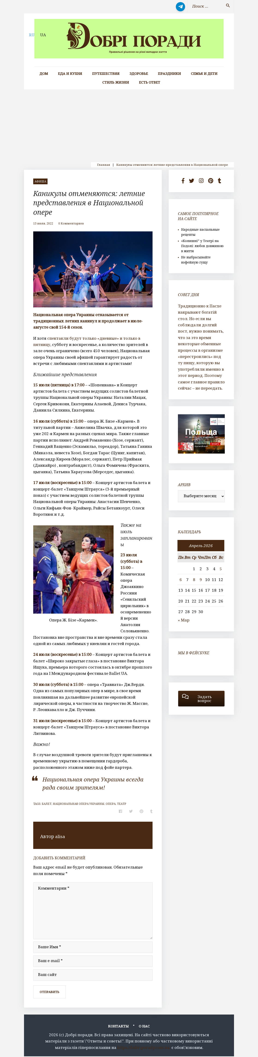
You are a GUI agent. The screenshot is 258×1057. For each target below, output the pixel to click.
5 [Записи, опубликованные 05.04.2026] (221, 568)
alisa (60, 836)
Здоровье (138, 73)
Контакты (118, 1027)
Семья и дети (204, 73)
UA (43, 34)
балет (46, 804)
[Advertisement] (129, 124)
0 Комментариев (71, 223)
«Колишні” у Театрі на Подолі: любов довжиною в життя (202, 246)
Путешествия (106, 73)
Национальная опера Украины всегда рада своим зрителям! (90, 783)
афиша (40, 181)
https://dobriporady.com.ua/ (144, 1048)
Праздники (169, 73)
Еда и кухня (70, 73)
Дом (43, 73)
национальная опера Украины (78, 804)
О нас (144, 1027)
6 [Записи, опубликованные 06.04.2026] (181, 579)
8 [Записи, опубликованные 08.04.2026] (194, 579)
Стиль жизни (115, 82)
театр (121, 804)
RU (32, 34)
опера (111, 804)
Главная (103, 165)
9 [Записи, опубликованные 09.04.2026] (201, 579)
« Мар (183, 620)
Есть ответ (149, 82)
